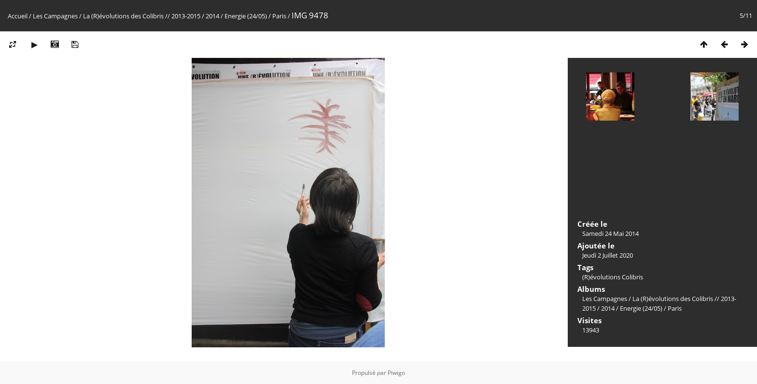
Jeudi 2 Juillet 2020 (607, 255)
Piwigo (396, 373)
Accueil (18, 16)
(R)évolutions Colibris (612, 277)
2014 (212, 16)
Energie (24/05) (245, 16)
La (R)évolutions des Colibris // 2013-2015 (141, 16)
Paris (279, 16)
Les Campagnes (55, 16)
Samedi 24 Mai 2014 (610, 233)
